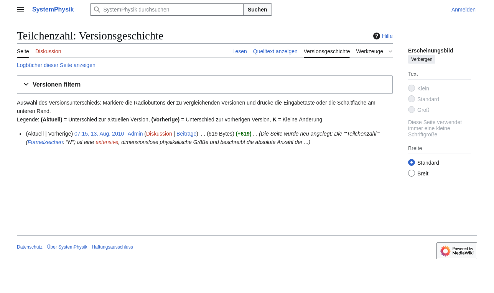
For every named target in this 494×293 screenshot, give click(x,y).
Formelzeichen (45, 142)
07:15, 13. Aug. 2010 (99, 134)
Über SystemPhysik (67, 247)
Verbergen (421, 59)
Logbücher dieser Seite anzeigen (56, 65)
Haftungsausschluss (112, 247)
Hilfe (382, 36)
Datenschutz (30, 247)
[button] (204, 84)
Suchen (257, 10)
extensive (107, 142)
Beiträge (186, 134)
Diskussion (159, 134)
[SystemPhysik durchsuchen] (167, 9)
